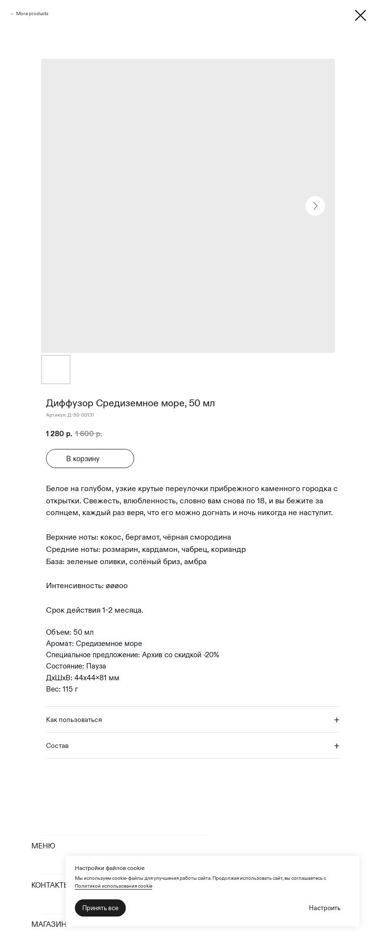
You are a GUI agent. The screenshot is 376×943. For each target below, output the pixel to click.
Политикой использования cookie (113, 886)
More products (32, 13)
